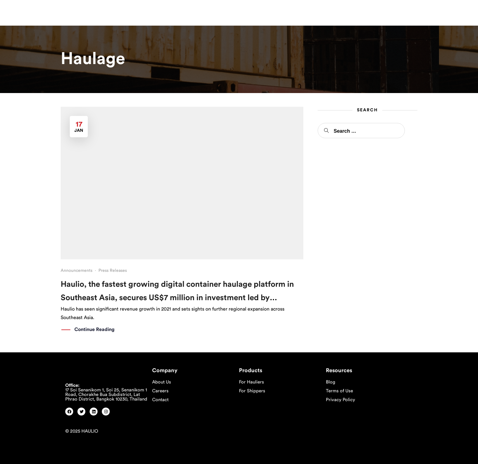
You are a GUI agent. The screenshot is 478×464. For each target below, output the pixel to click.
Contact (160, 399)
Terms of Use (339, 391)
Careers (160, 391)
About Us (161, 382)
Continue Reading (94, 330)
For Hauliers (251, 382)
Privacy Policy (340, 399)
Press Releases (112, 270)
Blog (330, 382)
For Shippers (252, 391)
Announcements (76, 270)
